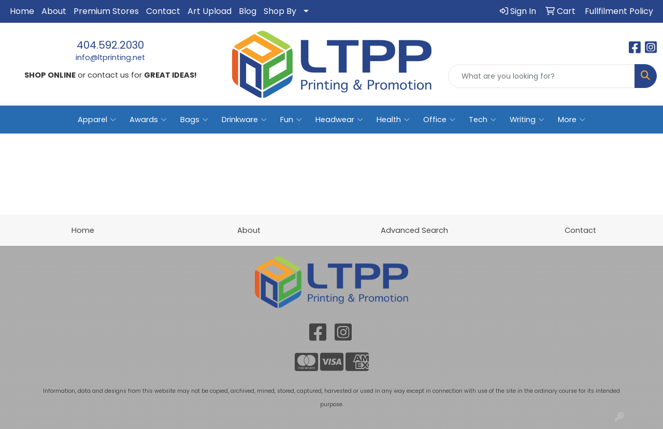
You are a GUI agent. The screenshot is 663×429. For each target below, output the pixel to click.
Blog (247, 11)
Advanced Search (414, 230)
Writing (527, 119)
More (571, 119)
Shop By (280, 11)
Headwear (339, 119)
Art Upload (210, 11)
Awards (148, 119)
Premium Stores (106, 11)
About (53, 11)
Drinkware (244, 119)
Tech (482, 119)
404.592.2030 (110, 45)
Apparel (97, 119)
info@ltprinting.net (110, 57)
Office (439, 119)
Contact (163, 11)
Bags (194, 119)
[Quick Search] (541, 76)
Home (22, 11)
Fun (291, 119)
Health (393, 119)
